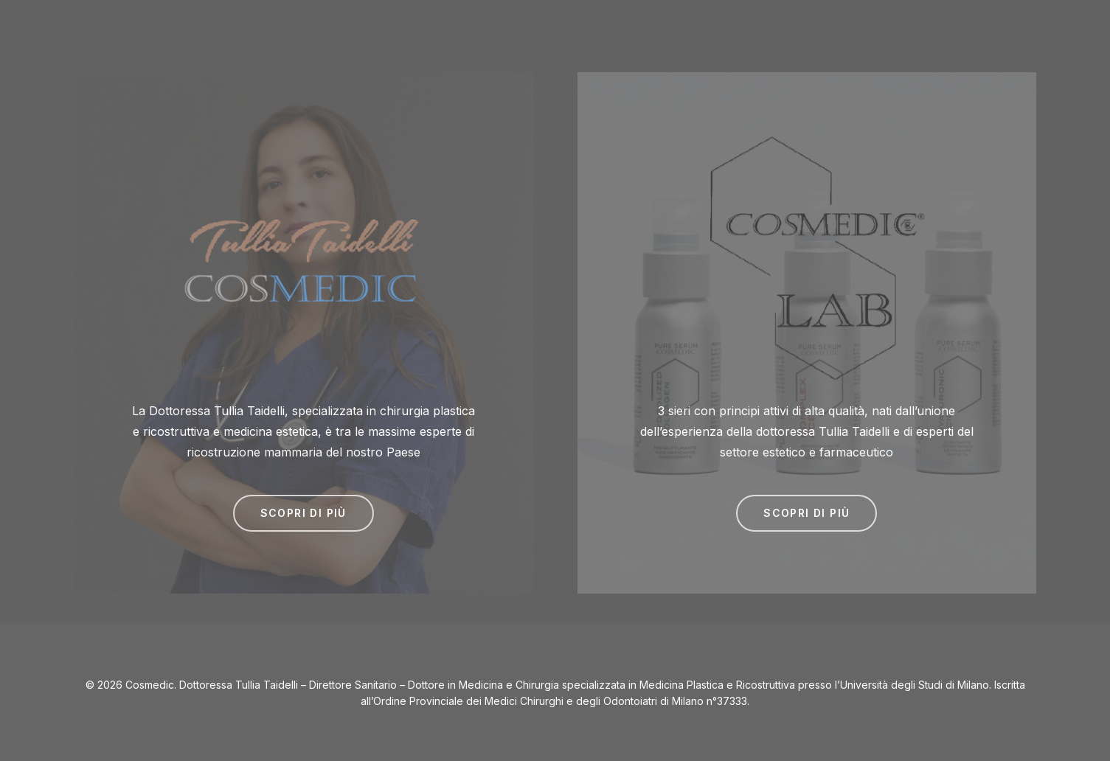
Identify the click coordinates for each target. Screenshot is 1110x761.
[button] (303, 513)
